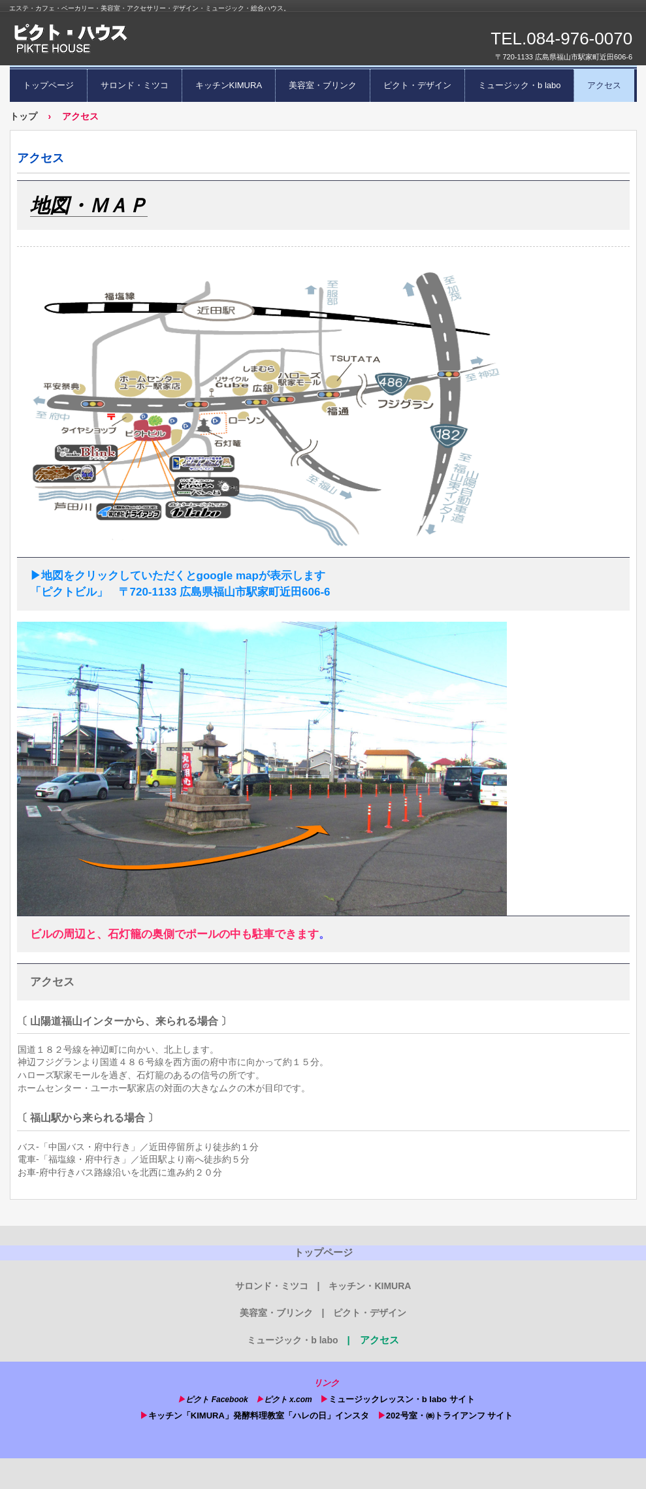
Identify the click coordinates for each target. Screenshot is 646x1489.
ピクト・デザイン (417, 85)
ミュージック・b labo (519, 85)
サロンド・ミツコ (135, 85)
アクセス (604, 85)
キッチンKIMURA (229, 85)
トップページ (48, 85)
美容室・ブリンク (323, 85)
